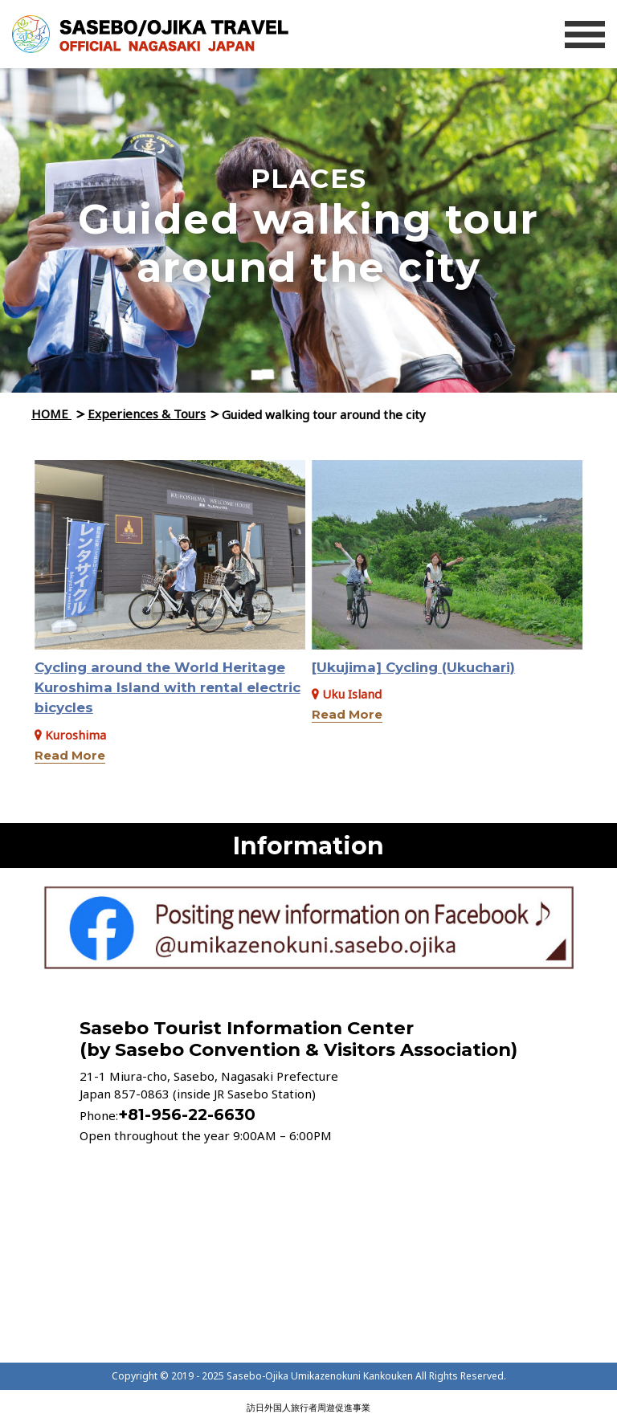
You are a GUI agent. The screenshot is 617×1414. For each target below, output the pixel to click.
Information (308, 846)
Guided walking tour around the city (324, 414)
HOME (49, 413)
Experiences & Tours (147, 413)
